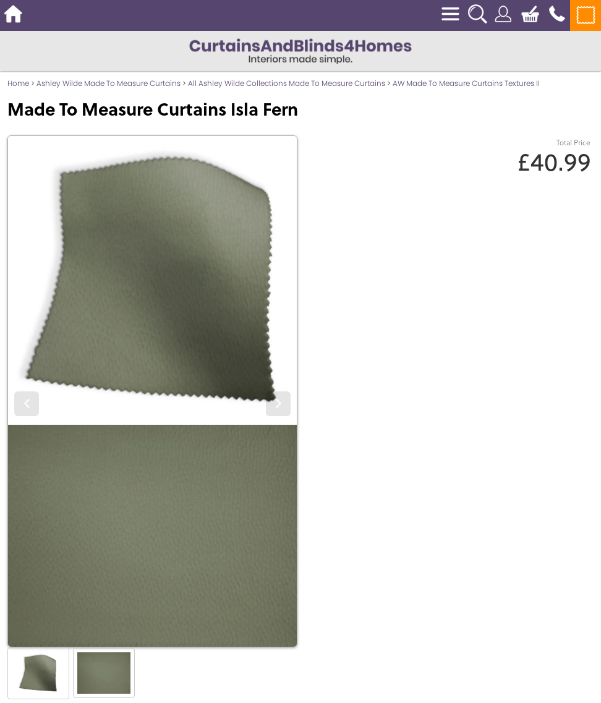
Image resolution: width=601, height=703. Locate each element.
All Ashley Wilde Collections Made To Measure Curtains (286, 83)
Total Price (573, 142)
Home (18, 83)
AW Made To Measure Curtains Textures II (466, 83)
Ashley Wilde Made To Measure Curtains (108, 83)
